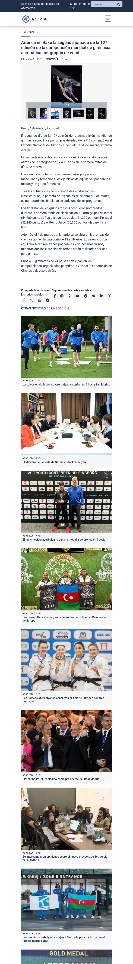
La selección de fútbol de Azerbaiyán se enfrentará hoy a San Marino (66, 384)
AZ (70, 3)
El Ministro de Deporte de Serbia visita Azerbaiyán (54, 462)
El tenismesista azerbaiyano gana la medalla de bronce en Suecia (64, 539)
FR (89, 3)
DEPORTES (30, 32)
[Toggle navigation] (107, 18)
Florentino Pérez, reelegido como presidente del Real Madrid (61, 779)
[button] (66, 86)
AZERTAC (53, 128)
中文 (72, 8)
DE (84, 3)
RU (75, 3)
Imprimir (51, 59)
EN (79, 3)
